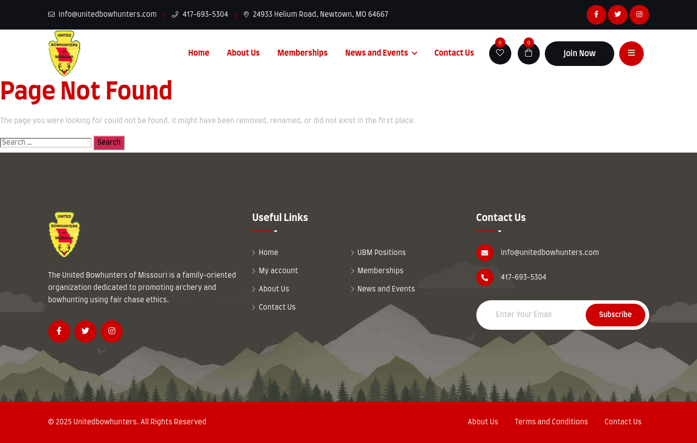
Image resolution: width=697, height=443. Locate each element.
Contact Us (454, 53)
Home (198, 53)
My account (278, 271)
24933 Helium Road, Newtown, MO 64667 (316, 14)
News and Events (376, 53)
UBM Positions (382, 253)
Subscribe (615, 315)
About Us (243, 53)
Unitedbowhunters (105, 422)
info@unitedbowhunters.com (102, 14)
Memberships (302, 53)
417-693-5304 (200, 14)
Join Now (580, 54)
